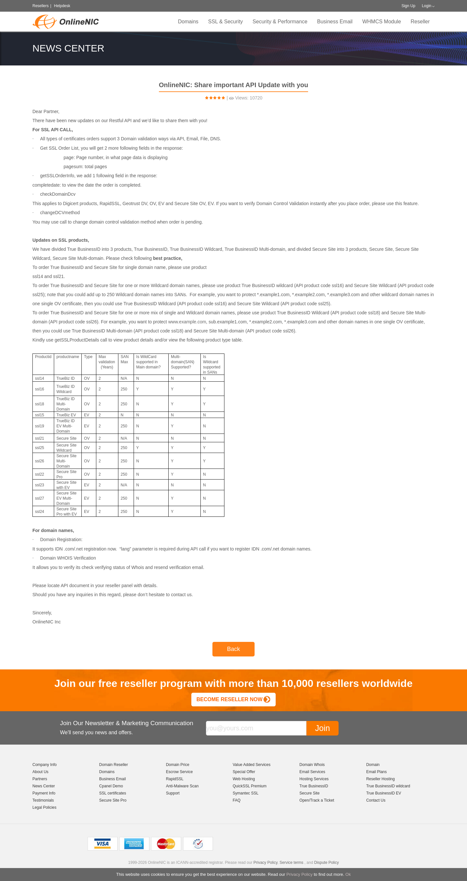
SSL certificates (112, 793)
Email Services (312, 772)
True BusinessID (313, 786)
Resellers (40, 6)
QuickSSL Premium (249, 786)
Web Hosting (244, 779)
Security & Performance (280, 21)
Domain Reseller (113, 764)
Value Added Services (251, 764)
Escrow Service (179, 772)
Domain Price (177, 764)
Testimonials (43, 800)
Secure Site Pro (112, 800)
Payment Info (43, 793)
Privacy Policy (299, 874)
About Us (40, 772)
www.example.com (187, 321)
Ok (348, 874)
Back (233, 649)
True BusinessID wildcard (388, 786)
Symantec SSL (245, 793)
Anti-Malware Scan (182, 786)
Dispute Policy (326, 862)
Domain (372, 764)
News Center (43, 786)
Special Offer (244, 772)
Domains (188, 21)
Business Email (335, 21)
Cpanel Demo (111, 786)
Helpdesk (62, 6)
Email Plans (376, 772)
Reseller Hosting (380, 779)
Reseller (420, 21)
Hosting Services (314, 779)
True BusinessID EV (383, 793)
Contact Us (375, 800)
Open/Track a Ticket (316, 800)
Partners (39, 779)
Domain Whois (312, 764)
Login (426, 6)
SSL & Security (225, 21)
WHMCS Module (381, 21)
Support (173, 793)
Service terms (291, 862)
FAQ (236, 800)
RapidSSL (175, 779)
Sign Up (408, 6)
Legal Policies (44, 807)
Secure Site (309, 793)
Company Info (44, 764)
